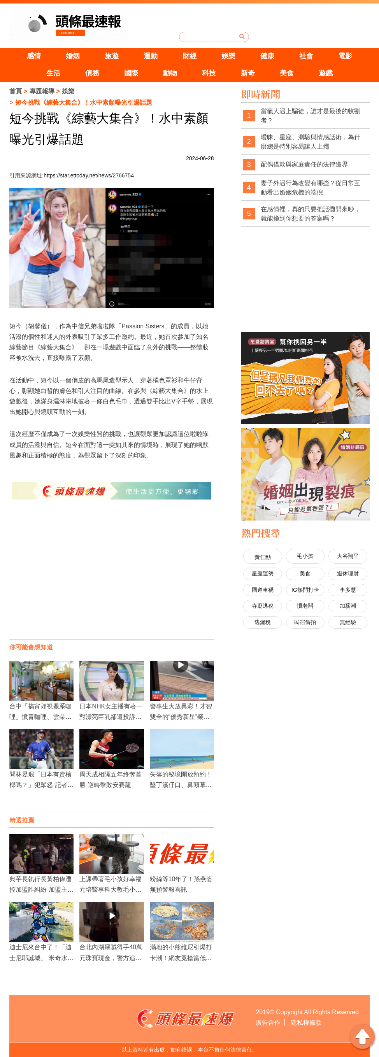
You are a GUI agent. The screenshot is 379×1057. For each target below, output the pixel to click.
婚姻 (73, 56)
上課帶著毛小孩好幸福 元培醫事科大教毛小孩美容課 (110, 889)
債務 (92, 73)
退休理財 (348, 573)
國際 (131, 73)
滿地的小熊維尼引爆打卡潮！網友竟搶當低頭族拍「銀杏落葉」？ (181, 957)
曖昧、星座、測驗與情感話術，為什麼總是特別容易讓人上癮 (310, 142)
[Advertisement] (111, 577)
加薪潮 (348, 606)
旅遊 (112, 56)
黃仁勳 (262, 557)
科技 (209, 73)
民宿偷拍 (305, 622)
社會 (306, 56)
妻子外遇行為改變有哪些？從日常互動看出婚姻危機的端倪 (310, 188)
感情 (34, 56)
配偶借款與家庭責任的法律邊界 (304, 164)
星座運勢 (263, 573)
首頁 (15, 91)
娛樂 (228, 56)
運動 (151, 56)
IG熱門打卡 (305, 590)
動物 (170, 73)
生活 (53, 73)
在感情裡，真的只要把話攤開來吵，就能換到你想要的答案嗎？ (310, 214)
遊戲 (326, 73)
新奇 (248, 73)
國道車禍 (263, 590)
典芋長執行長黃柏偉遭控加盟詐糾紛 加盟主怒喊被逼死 (41, 889)
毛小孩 (305, 556)
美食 (287, 73)
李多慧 (348, 590)
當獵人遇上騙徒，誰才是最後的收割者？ (310, 116)
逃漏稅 (262, 622)
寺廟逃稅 (263, 606)
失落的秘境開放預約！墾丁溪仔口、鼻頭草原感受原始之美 (181, 785)
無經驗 (348, 622)
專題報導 (42, 91)
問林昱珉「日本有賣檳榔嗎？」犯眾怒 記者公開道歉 (41, 785)
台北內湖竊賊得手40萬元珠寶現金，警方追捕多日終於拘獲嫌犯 (110, 957)
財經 (189, 56)
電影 (345, 56)
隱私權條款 (306, 1022)
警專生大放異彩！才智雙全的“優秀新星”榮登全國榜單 (181, 717)
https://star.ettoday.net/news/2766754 (89, 175)
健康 (267, 56)
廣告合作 (268, 1022)
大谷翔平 (348, 556)
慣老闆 (305, 606)
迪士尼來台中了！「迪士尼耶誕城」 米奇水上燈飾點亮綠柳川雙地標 (41, 957)
